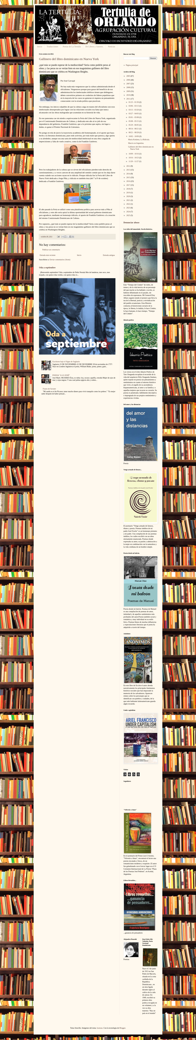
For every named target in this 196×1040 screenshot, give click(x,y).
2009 (128, 91)
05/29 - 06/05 (134, 125)
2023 (128, 208)
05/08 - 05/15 (134, 121)
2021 (128, 200)
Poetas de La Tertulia (72, 46)
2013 (128, 170)
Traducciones (52, 46)
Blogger (122, 1028)
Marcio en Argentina (136, 143)
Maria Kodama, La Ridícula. (139, 140)
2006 (128, 80)
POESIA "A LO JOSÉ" (61, 375)
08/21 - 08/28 (134, 132)
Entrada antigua (109, 255)
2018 (128, 189)
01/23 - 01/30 (134, 102)
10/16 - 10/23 (134, 158)
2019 (128, 193)
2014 (128, 174)
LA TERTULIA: (60, 12)
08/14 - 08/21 (134, 129)
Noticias (111, 46)
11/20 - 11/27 (134, 161)
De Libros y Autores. (94, 46)
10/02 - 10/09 (134, 136)
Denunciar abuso (131, 222)
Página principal (132, 65)
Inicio (39, 46)
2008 (128, 87)
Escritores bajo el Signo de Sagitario (66, 362)
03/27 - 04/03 (134, 114)
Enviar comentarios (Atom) (60, 260)
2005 (128, 76)
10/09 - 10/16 (134, 154)
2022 (128, 204)
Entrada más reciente (47, 255)
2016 (128, 181)
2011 (128, 99)
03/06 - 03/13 (134, 106)
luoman (100, 1028)
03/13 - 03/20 (134, 110)
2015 (128, 177)
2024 (128, 212)
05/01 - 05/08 (134, 117)
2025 (128, 215)
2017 (128, 185)
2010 (128, 95)
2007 (128, 84)
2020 (128, 196)
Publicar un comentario (51, 250)
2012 (128, 166)
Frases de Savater (49, 389)
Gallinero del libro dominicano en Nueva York (69, 59)
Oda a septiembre (47, 267)
